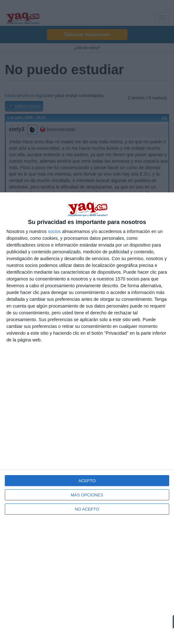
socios (54, 231)
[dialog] (87, 416)
